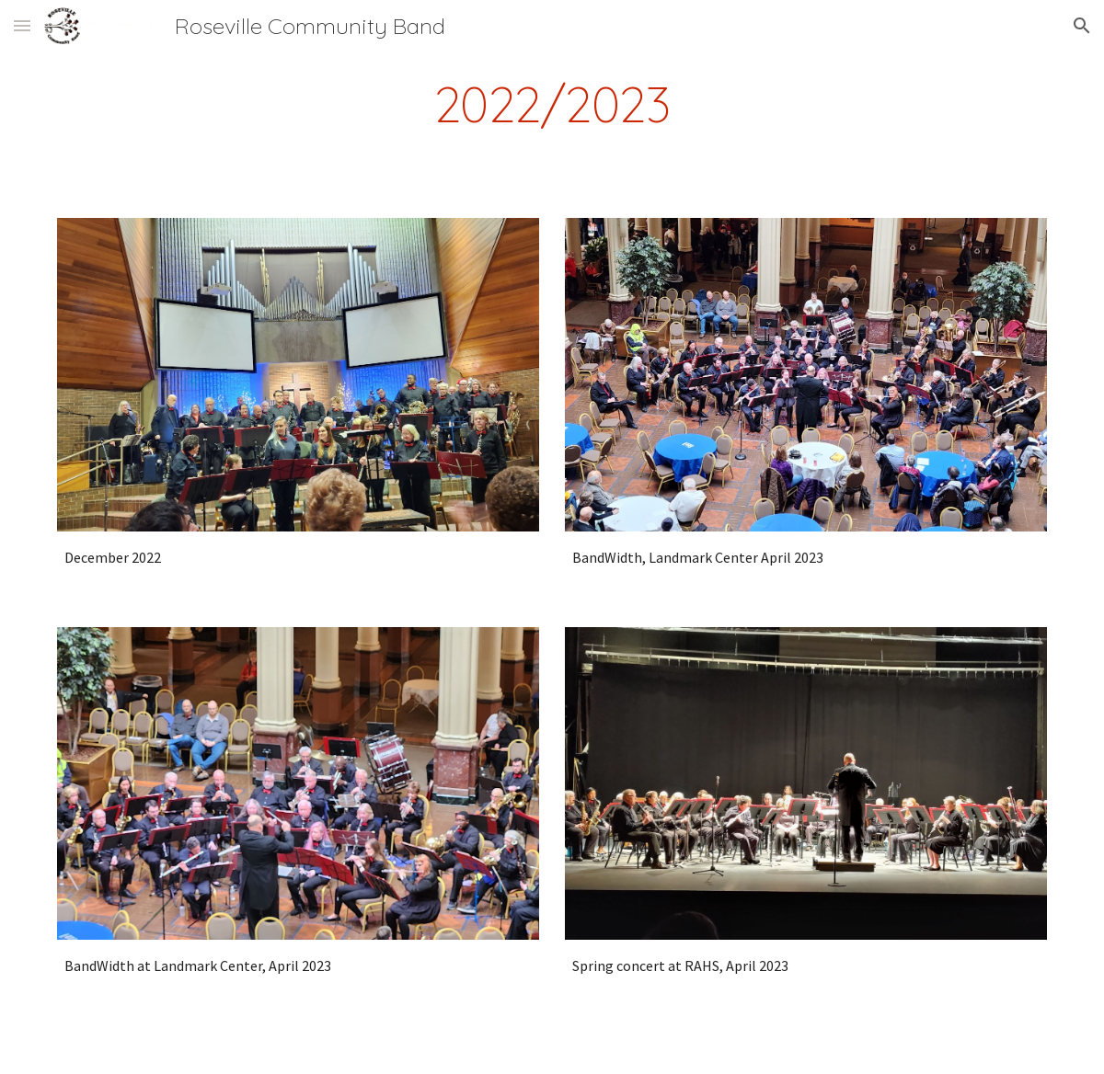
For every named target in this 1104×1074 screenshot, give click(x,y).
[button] (22, 25)
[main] (552, 104)
